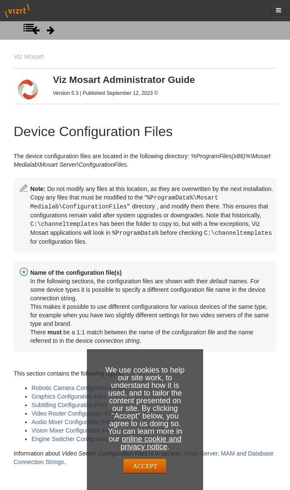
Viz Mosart (28, 56)
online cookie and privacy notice (151, 443)
